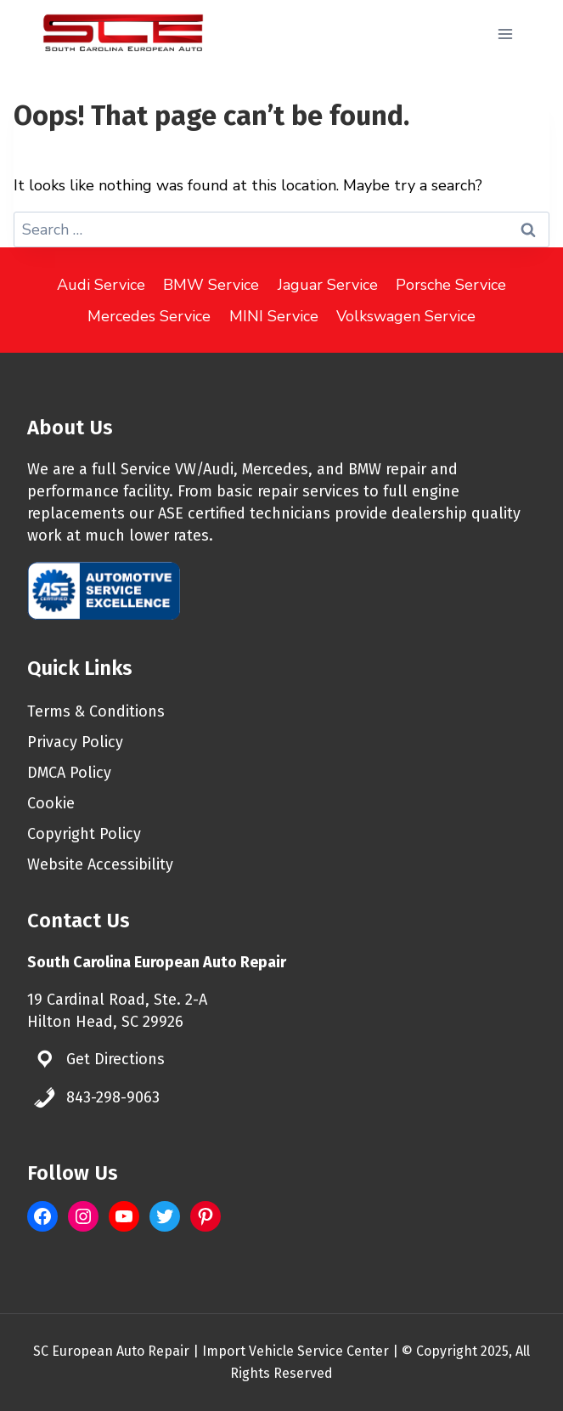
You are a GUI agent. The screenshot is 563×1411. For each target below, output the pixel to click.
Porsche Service (451, 285)
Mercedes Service (149, 316)
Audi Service (101, 285)
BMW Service (211, 285)
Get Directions (115, 1059)
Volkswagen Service (406, 316)
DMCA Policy (69, 772)
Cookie (51, 803)
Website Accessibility (100, 864)
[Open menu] (505, 33)
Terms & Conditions (96, 711)
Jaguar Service (328, 285)
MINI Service (273, 316)
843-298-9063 (113, 1097)
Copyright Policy (84, 833)
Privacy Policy (75, 742)
